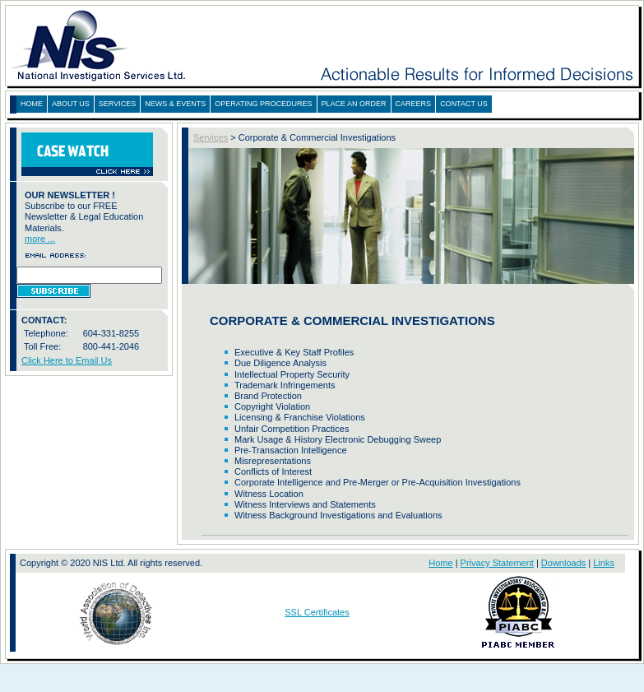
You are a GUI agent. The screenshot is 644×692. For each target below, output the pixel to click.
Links (603, 563)
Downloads (563, 563)
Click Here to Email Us (66, 360)
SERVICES (117, 104)
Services (210, 137)
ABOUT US (71, 104)
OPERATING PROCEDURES (263, 104)
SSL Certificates (317, 612)
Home (440, 563)
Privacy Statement (497, 563)
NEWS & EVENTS (175, 104)
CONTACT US (464, 104)
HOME (32, 104)
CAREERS (414, 104)
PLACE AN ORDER (354, 104)
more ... (40, 239)
